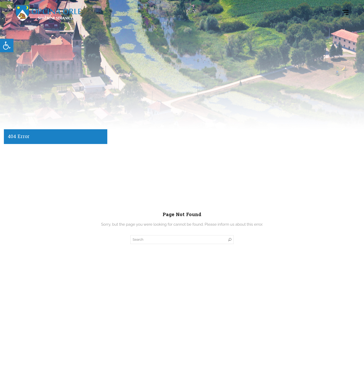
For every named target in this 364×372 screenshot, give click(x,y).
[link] (6, 45)
